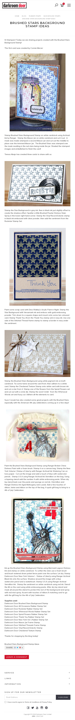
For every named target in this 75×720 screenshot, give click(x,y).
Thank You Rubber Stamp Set (31, 617)
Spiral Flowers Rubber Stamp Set (33, 614)
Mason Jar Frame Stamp (29, 622)
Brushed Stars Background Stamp (33, 603)
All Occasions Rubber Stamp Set (32, 606)
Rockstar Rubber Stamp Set (30, 609)
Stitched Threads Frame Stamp (32, 625)
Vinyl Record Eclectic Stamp (30, 628)
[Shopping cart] (62, 5)
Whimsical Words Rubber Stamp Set (34, 611)
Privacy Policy (47, 702)
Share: (14, 647)
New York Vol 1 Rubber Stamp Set (33, 620)
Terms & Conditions (32, 702)
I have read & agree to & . (28, 702)
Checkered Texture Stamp (30, 630)
